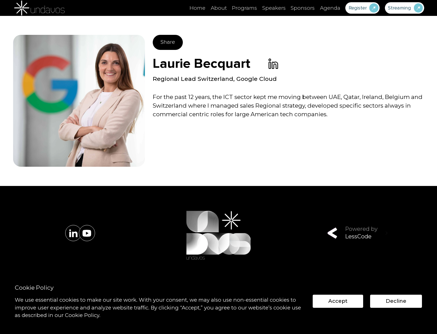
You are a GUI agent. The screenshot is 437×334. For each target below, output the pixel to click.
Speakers (274, 8)
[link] (273, 64)
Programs (244, 8)
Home (197, 8)
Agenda (330, 8)
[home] (38, 8)
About (219, 8)
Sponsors (303, 8)
